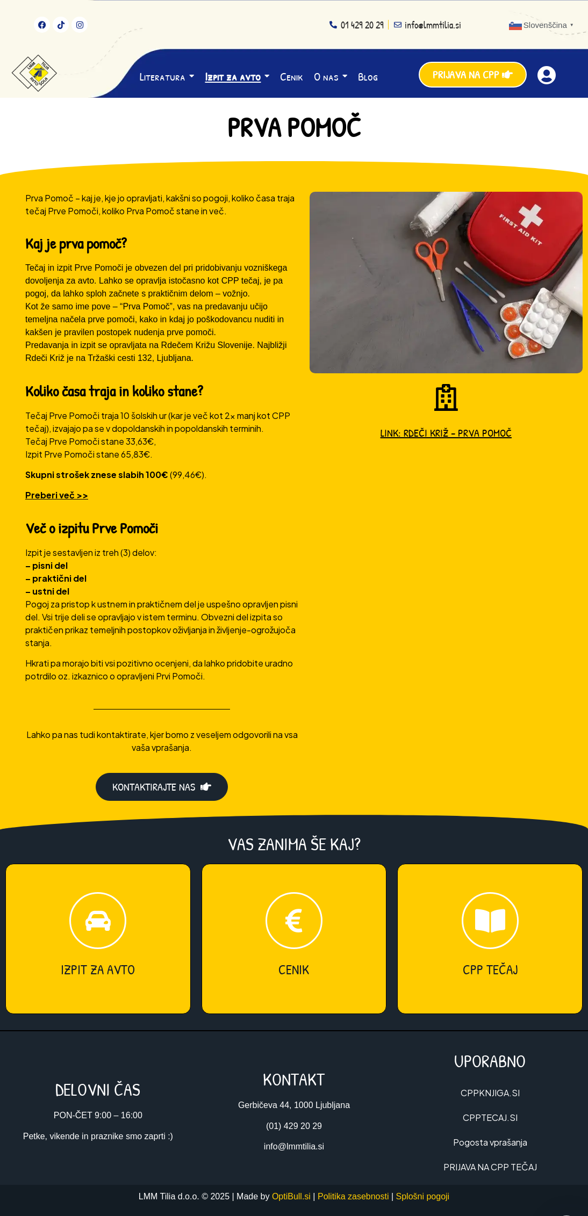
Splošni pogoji (423, 1196)
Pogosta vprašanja (490, 1142)
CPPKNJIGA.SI (490, 1092)
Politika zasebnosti (353, 1196)
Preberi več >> (56, 495)
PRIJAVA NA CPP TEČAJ (490, 1166)
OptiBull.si (291, 1196)
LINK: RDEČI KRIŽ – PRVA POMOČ (446, 432)
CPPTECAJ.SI (490, 1117)
